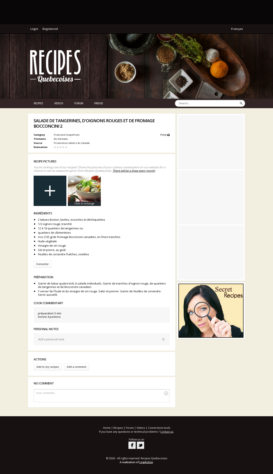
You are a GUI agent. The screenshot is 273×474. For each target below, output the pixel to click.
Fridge (98, 103)
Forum (78, 103)
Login (34, 29)
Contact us (166, 432)
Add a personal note (51, 339)
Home (107, 428)
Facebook (132, 445)
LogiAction (146, 462)
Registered (50, 29)
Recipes (38, 103)
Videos (58, 103)
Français (237, 29)
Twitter (140, 445)
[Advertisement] (137, 12)
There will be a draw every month (134, 171)
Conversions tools (159, 428)
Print (165, 135)
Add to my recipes (47, 366)
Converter (42, 264)
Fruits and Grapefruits (66, 134)
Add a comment (76, 366)
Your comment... (102, 393)
